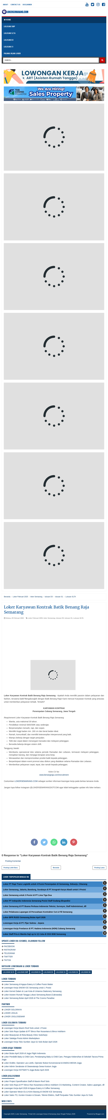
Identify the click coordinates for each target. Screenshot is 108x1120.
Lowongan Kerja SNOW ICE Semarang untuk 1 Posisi (27, 988)
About (5, 4)
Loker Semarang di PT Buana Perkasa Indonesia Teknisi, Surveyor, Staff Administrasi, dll (44, 906)
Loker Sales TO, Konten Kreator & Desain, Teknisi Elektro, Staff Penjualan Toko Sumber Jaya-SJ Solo (48, 1095)
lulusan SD (86, 972)
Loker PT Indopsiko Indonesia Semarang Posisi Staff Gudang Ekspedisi (36, 901)
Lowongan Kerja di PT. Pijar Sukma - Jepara (23, 923)
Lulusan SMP (22, 972)
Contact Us (15, 4)
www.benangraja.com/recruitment (54, 775)
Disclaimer (27, 4)
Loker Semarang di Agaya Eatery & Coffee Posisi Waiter (28, 984)
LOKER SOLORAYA (13, 1010)
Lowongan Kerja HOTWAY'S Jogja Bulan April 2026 (26, 1070)
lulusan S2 (73, 972)
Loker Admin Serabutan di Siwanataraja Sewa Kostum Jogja (30, 1066)
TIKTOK (7, 960)
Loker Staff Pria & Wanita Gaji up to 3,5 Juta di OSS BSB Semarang (34, 934)
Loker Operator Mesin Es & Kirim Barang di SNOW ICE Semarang (33, 1092)
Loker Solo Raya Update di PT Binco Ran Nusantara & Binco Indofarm (34, 1031)
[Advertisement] (54, 640)
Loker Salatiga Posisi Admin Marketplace (22, 1038)
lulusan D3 (60, 618)
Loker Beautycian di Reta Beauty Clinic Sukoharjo (25, 1035)
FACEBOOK (9, 946)
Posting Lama (99, 867)
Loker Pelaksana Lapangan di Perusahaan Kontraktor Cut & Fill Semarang (37, 912)
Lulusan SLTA (78, 618)
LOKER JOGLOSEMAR (14, 1016)
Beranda (56, 867)
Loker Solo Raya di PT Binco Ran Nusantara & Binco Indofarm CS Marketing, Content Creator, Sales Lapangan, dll (54, 1085)
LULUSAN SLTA (9, 33)
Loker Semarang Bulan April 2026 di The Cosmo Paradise (29, 998)
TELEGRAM (9, 953)
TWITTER (8, 957)
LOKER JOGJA (10, 1013)
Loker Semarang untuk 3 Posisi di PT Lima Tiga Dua (27, 895)
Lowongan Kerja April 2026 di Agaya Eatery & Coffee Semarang (32, 1088)
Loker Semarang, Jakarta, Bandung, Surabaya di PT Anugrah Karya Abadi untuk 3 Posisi (44, 889)
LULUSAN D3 (8, 40)
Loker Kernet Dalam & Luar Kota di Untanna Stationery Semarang (32, 991)
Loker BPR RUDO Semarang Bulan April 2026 (24, 917)
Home (7, 19)
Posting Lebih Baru (11, 867)
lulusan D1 (36, 972)
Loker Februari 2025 (35, 618)
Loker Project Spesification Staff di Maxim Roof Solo (26, 1081)
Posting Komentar (13, 861)
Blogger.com (100, 1114)
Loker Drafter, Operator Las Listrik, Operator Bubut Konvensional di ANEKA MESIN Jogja (43, 1063)
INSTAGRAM (9, 950)
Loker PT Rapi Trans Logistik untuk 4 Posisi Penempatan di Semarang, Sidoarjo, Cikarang (45, 884)
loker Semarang (49, 618)
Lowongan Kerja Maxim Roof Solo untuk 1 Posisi (25, 1028)
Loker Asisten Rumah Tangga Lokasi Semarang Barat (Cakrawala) (33, 995)
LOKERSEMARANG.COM (26, 781)
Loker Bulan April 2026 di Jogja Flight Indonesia (25, 1053)
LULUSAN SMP (9, 26)
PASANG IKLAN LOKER (12, 53)
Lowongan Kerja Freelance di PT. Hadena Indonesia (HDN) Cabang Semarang (39, 928)
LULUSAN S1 (8, 46)
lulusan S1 (68, 618)
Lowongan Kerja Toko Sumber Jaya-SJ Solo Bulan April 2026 (30, 1042)
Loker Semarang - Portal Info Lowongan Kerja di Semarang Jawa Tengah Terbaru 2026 (45, 1114)
